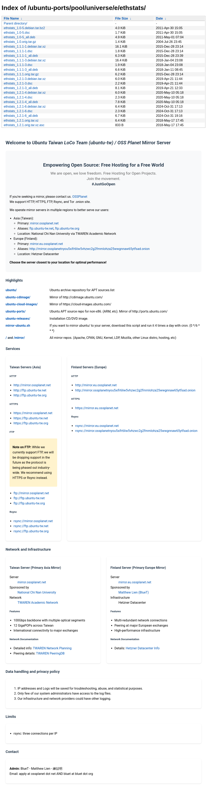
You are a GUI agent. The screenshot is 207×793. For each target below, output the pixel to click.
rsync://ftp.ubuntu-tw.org (31, 531)
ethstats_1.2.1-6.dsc (18, 111)
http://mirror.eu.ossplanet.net (96, 385)
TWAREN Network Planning (52, 648)
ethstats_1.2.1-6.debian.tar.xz (25, 106)
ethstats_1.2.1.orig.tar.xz (21, 120)
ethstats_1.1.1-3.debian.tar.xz (25, 60)
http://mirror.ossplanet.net (32, 385)
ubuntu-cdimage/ (18, 297)
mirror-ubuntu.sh (18, 325)
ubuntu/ (11, 290)
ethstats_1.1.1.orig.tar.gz (21, 74)
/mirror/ (19, 338)
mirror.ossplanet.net (44, 223)
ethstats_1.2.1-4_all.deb (21, 102)
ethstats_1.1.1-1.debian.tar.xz (25, 46)
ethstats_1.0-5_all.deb (19, 37)
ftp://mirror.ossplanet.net (31, 493)
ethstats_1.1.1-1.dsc (18, 51)
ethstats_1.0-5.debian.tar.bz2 (24, 28)
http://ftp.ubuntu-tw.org (30, 395)
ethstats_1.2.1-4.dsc (18, 97)
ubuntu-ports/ (16, 311)
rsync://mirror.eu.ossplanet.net (97, 426)
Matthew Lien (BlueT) (134, 592)
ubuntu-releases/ (18, 318)
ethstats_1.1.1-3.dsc (18, 65)
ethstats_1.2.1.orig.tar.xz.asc (24, 125)
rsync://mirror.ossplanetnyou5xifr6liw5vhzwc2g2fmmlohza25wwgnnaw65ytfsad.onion (136, 431)
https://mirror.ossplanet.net (33, 413)
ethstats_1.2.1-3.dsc (18, 83)
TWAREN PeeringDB (50, 653)
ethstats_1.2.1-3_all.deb (21, 88)
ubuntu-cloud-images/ (22, 304)
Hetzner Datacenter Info (143, 648)
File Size (121, 18)
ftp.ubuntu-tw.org (67, 228)
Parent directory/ (15, 23)
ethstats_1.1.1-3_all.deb (21, 69)
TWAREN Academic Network (38, 602)
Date (159, 18)
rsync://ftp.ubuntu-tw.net (31, 526)
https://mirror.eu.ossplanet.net (96, 408)
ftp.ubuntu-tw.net (41, 228)
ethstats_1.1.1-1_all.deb (21, 55)
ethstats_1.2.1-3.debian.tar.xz (25, 79)
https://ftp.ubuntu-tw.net (31, 418)
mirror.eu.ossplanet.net (46, 244)
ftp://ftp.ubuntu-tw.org (29, 503)
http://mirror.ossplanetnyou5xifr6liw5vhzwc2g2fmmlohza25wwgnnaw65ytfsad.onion (89, 249)
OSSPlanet (79, 196)
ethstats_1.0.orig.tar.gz (20, 41)
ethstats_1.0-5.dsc (17, 32)
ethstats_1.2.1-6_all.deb (21, 115)
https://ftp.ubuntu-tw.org (31, 423)
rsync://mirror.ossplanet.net (33, 521)
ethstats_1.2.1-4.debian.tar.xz (25, 92)
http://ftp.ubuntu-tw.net (30, 390)
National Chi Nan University (37, 592)
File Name (11, 18)
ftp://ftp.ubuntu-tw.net (29, 498)
